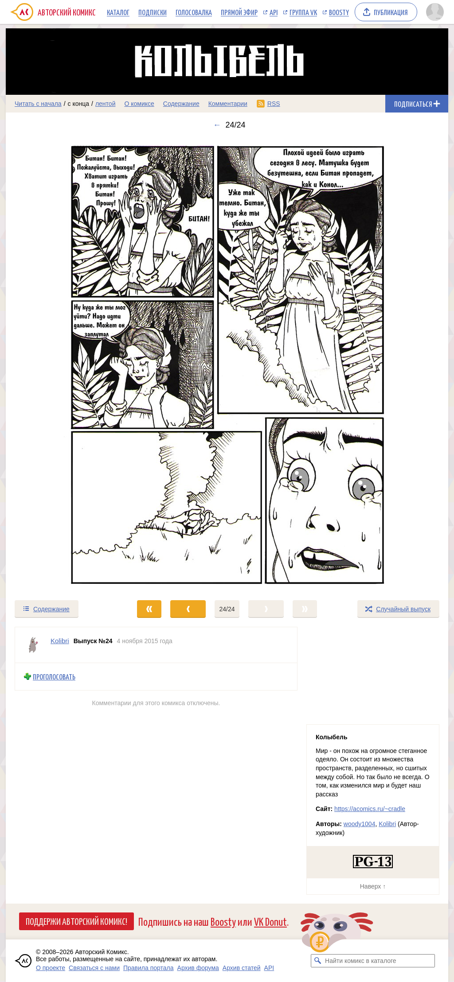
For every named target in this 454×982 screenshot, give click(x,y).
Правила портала (148, 967)
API (274, 12)
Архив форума (198, 967)
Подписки (152, 12)
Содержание (181, 103)
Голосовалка (194, 12)
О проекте (50, 967)
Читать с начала (38, 103)
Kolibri (387, 823)
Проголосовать (54, 676)
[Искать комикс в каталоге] (317, 961)
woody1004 (360, 823)
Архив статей (242, 967)
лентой (105, 103)
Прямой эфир (239, 12)
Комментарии (227, 103)
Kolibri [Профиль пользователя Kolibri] (60, 640)
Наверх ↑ (373, 886)
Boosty (339, 12)
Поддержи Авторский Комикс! (76, 921)
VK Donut (270, 921)
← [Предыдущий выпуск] (217, 124)
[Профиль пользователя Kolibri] (33, 645)
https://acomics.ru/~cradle (369, 808)
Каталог (118, 12)
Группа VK (303, 12)
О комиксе (139, 103)
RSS (273, 103)
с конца (79, 103)
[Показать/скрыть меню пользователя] (435, 12)
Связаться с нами (94, 967)
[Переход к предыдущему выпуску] (61, 364)
